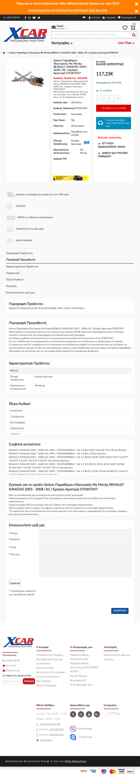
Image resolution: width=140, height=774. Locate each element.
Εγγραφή (29, 681)
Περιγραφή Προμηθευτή (20, 259)
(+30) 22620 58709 (115, 123)
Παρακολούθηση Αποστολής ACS (79, 657)
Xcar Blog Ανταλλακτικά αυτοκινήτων (49, 661)
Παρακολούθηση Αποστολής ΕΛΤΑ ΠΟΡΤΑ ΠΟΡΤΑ (84, 667)
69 (51, 729)
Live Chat (11, 665)
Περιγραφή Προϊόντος (19, 253)
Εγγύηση (11, 286)
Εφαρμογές (13, 273)
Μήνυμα (15, 554)
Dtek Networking (75, 761)
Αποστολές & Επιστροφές (50, 672)
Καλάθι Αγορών (78, 676)
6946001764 (57, 735)
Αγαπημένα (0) (78, 680)
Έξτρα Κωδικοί (14, 279)
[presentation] (66, 594)
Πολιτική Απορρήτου (48, 676)
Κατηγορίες (62, 43)
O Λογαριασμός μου (81, 685)
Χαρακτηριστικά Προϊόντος (22, 266)
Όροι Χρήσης (43, 681)
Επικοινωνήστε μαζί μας (20, 292)
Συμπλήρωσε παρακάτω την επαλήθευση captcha (22, 593)
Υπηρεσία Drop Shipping (49, 655)
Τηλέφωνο (14, 539)
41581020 (58, 729)
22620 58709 (12, 17)
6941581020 (81, 729)
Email (13, 547)
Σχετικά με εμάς (45, 668)
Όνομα (14, 533)
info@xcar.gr (12, 670)
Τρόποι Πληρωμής (46, 685)
